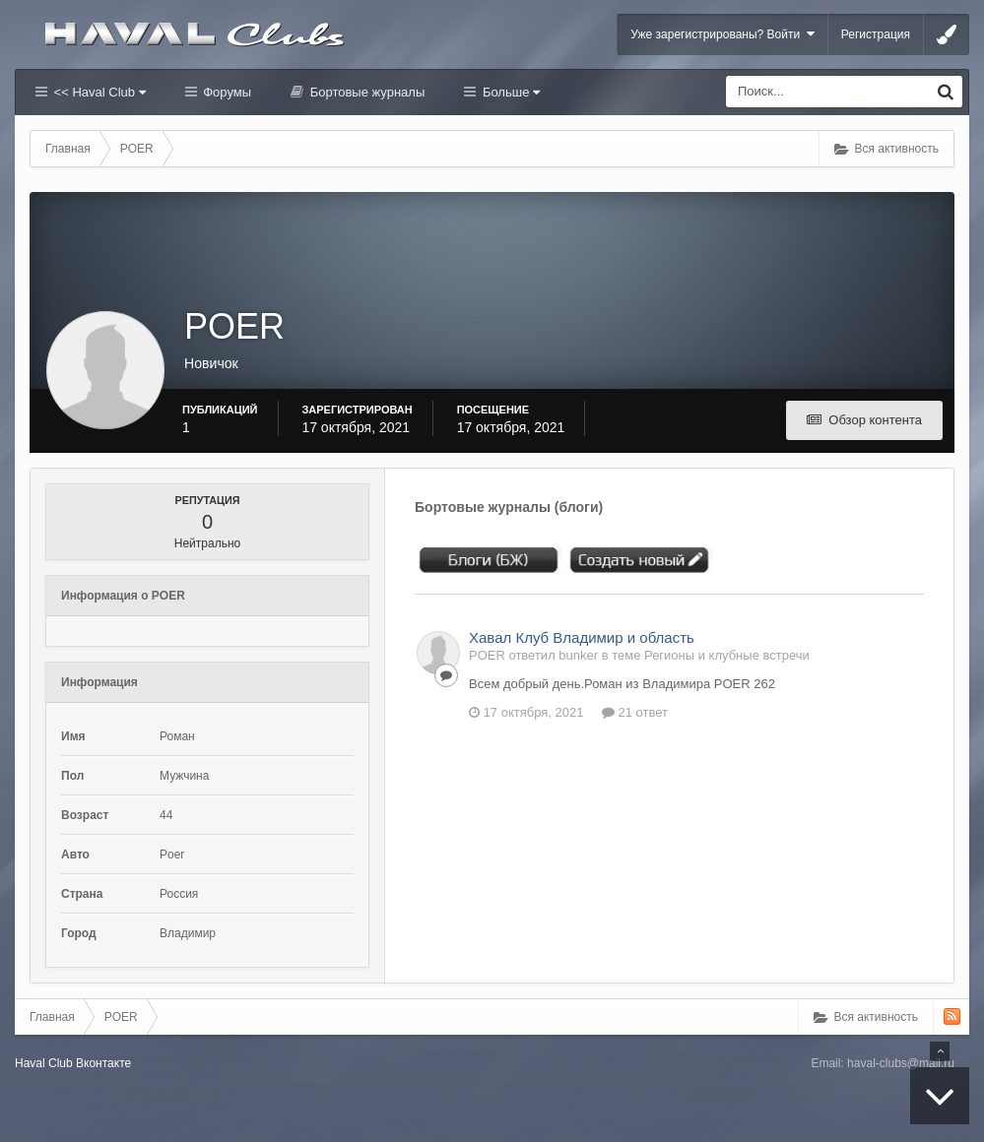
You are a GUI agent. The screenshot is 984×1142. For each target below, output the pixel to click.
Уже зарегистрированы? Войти (722, 34)
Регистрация (875, 34)
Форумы (225, 92)
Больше (509, 92)
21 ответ (635, 712)
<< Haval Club (98, 92)
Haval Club (44, 1063)
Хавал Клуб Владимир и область (581, 637)
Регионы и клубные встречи (727, 655)
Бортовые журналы (365, 92)
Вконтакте (103, 1063)
